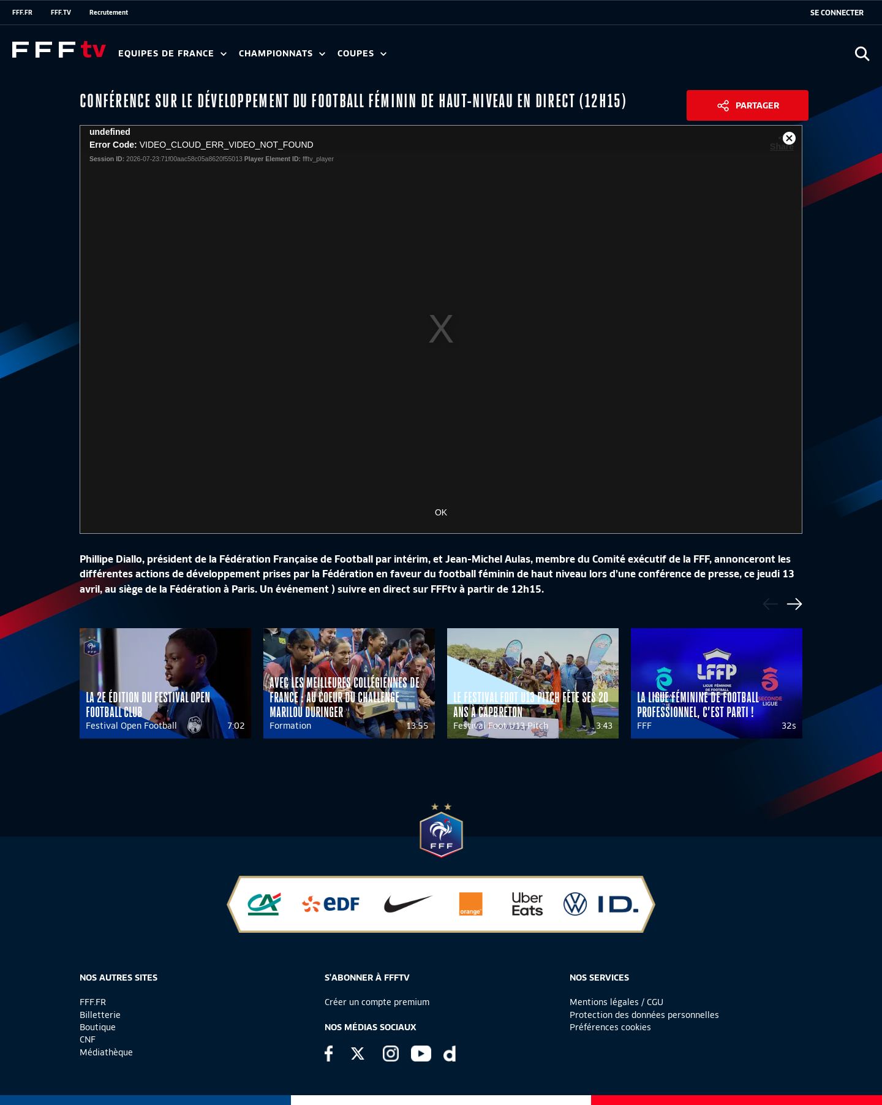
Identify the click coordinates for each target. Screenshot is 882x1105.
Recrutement (108, 12)
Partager (757, 105)
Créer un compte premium (377, 1002)
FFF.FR (22, 12)
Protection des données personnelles (644, 1015)
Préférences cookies (610, 1027)
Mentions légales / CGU (616, 1002)
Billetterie (100, 1015)
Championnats (282, 53)
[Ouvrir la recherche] (862, 53)
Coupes (361, 53)
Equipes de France (172, 53)
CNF (88, 1039)
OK (441, 512)
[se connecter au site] (837, 12)
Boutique (98, 1027)
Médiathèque (106, 1052)
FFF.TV (61, 12)
